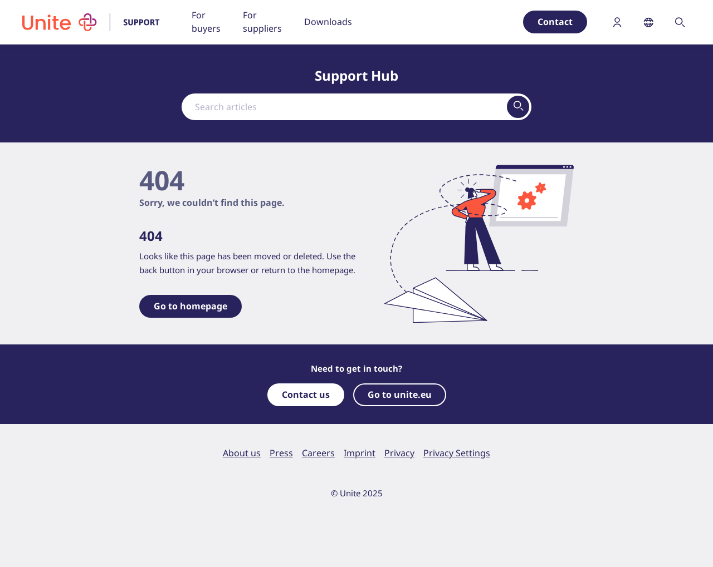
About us (242, 453)
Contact (555, 22)
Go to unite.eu (400, 394)
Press (281, 453)
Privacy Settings (456, 453)
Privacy (399, 453)
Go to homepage (190, 306)
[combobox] (356, 106)
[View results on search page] (518, 107)
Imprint (359, 453)
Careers (318, 453)
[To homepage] (98, 22)
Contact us (306, 394)
